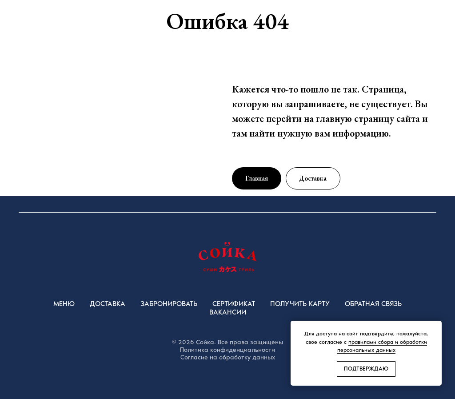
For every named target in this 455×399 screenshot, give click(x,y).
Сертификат (233, 303)
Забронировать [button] (168, 303)
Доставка (107, 303)
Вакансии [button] (227, 312)
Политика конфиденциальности (227, 350)
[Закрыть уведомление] (435, 327)
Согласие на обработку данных (227, 357)
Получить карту (300, 303)
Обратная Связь (373, 303)
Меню (64, 303)
